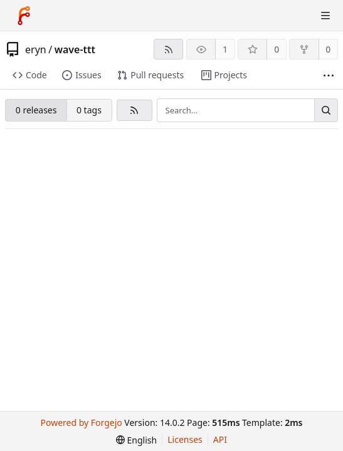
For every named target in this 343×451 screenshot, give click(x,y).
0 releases (36, 110)
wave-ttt (75, 49)
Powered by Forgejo (81, 422)
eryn (35, 49)
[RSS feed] (168, 49)
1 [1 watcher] (225, 49)
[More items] (328, 75)
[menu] (136, 440)
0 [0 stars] (276, 49)
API (220, 439)
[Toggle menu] (325, 15)
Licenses (185, 439)
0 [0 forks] (327, 49)
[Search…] (326, 110)
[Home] (23, 15)
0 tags (89, 110)
